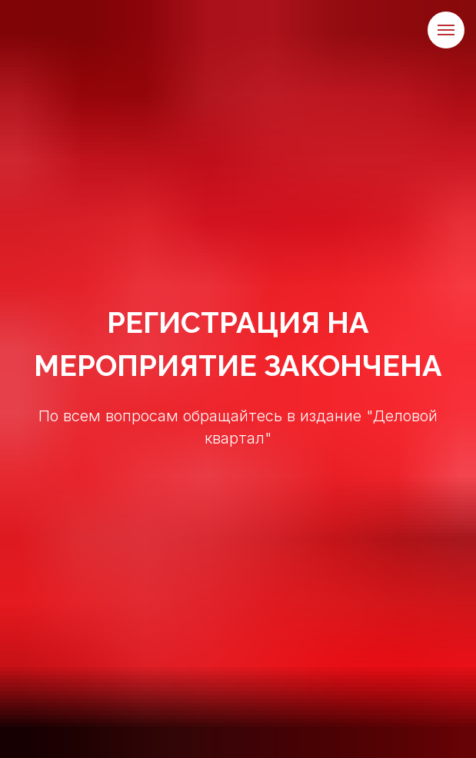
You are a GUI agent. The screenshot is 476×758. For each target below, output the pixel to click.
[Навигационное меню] (446, 30)
